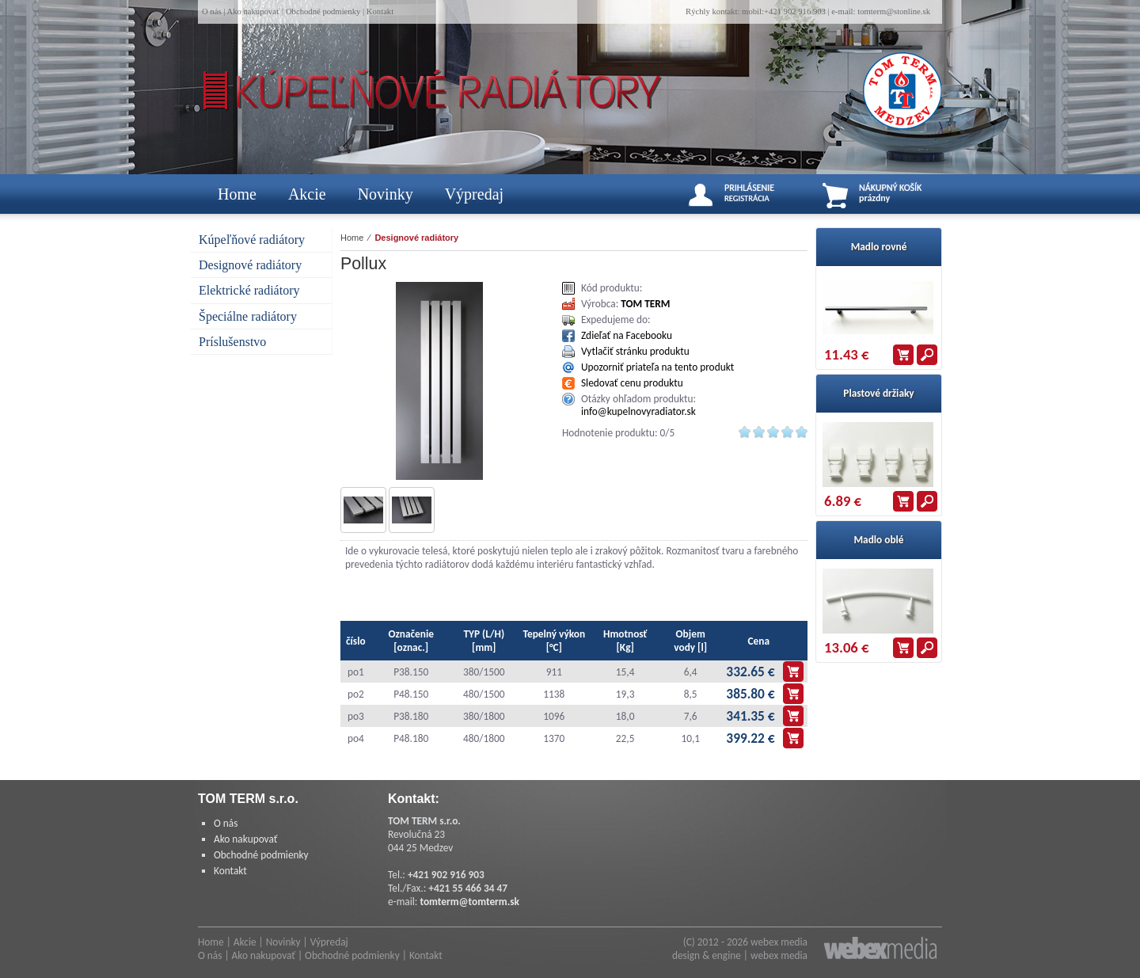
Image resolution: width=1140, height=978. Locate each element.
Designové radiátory (250, 265)
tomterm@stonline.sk (893, 11)
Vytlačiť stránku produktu (635, 351)
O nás (212, 11)
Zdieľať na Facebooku (626, 335)
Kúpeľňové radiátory (252, 239)
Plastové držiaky (878, 393)
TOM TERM (645, 303)
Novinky (385, 194)
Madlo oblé (878, 539)
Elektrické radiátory (249, 290)
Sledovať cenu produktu (632, 383)
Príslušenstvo (232, 341)
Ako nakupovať (252, 11)
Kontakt (380, 11)
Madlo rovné (879, 246)
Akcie (307, 194)
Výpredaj (474, 194)
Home (237, 194)
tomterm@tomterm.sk (469, 901)
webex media (779, 942)
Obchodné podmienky (323, 11)
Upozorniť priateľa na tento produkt (657, 367)
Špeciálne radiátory (248, 316)
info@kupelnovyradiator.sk (638, 411)
